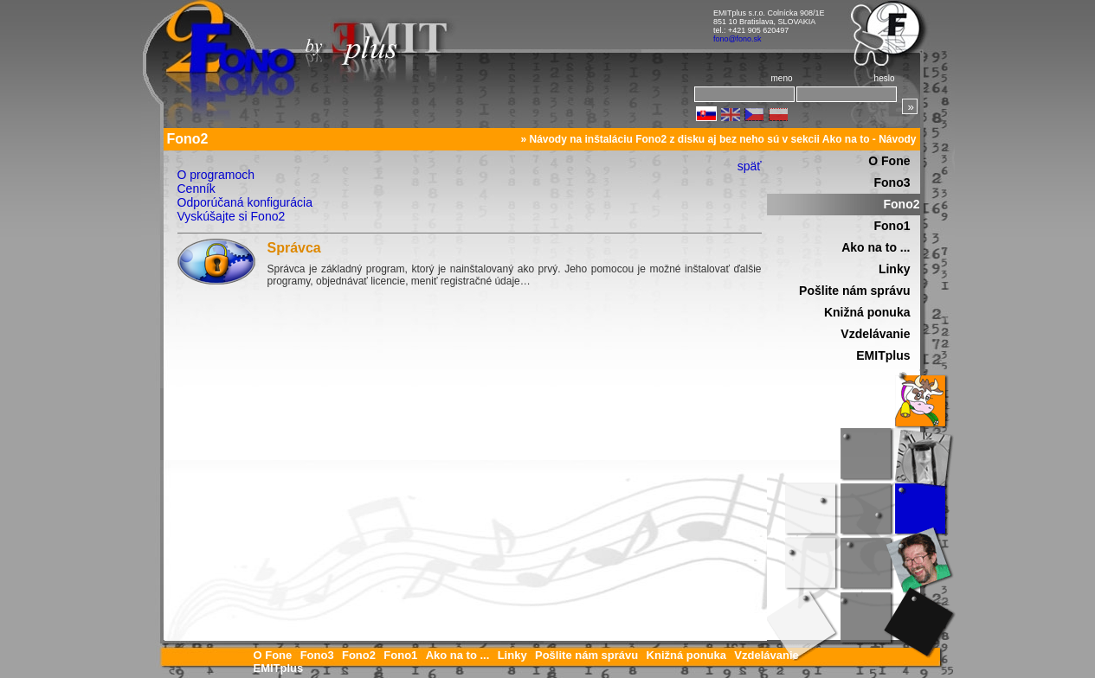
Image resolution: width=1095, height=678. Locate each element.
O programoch (215, 175)
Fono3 (892, 182)
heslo (884, 78)
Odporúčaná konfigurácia (244, 202)
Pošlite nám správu (854, 290)
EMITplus (883, 355)
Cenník (196, 188)
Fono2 (902, 204)
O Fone (889, 161)
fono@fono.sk (737, 39)
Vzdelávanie (875, 334)
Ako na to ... (875, 247)
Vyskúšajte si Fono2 (231, 216)
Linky (895, 269)
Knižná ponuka (867, 312)
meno (781, 78)
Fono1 (892, 226)
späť (750, 166)
